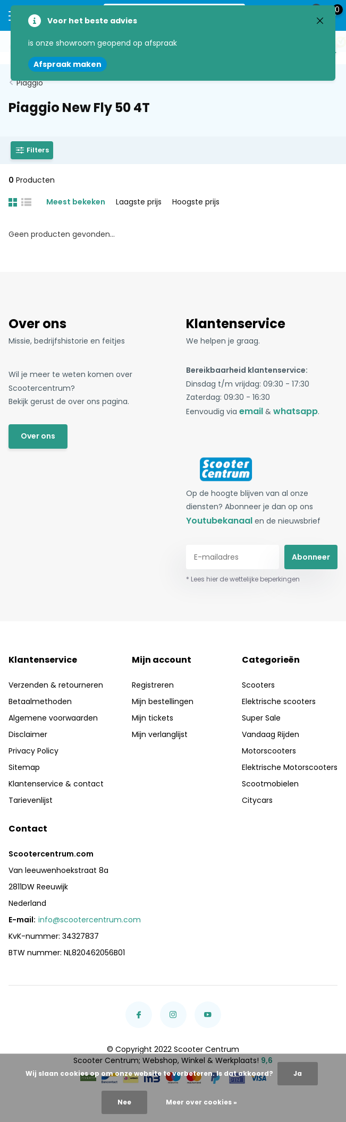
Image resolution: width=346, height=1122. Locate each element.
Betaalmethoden (40, 701)
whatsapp (295, 411)
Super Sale (261, 718)
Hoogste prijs (196, 201)
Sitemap (24, 767)
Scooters (258, 685)
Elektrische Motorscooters (289, 767)
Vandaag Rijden (270, 734)
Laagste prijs (139, 201)
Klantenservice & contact (56, 783)
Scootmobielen (270, 783)
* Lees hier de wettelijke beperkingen (243, 579)
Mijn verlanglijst (160, 734)
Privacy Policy (33, 751)
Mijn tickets (152, 718)
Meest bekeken (75, 201)
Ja (297, 1073)
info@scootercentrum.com (89, 919)
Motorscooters (269, 751)
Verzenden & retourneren (56, 685)
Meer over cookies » (201, 1102)
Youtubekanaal (219, 521)
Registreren (153, 685)
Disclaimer (28, 734)
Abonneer (311, 557)
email (251, 411)
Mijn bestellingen (162, 701)
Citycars (257, 800)
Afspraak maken (67, 64)
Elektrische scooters (279, 701)
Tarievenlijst (31, 800)
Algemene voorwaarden (53, 718)
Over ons (38, 436)
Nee (124, 1102)
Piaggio (29, 83)
